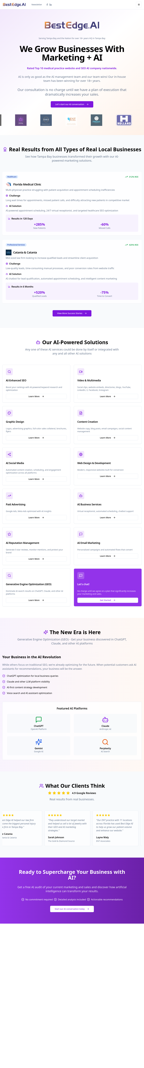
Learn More (36, 396)
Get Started (107, 600)
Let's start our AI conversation (72, 104)
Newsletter (37, 4)
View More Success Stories (72, 313)
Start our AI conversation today (72, 909)
